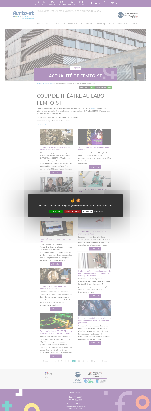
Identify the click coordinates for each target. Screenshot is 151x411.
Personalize (87, 211)
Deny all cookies (73, 211)
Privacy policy (98, 211)
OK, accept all (56, 211)
